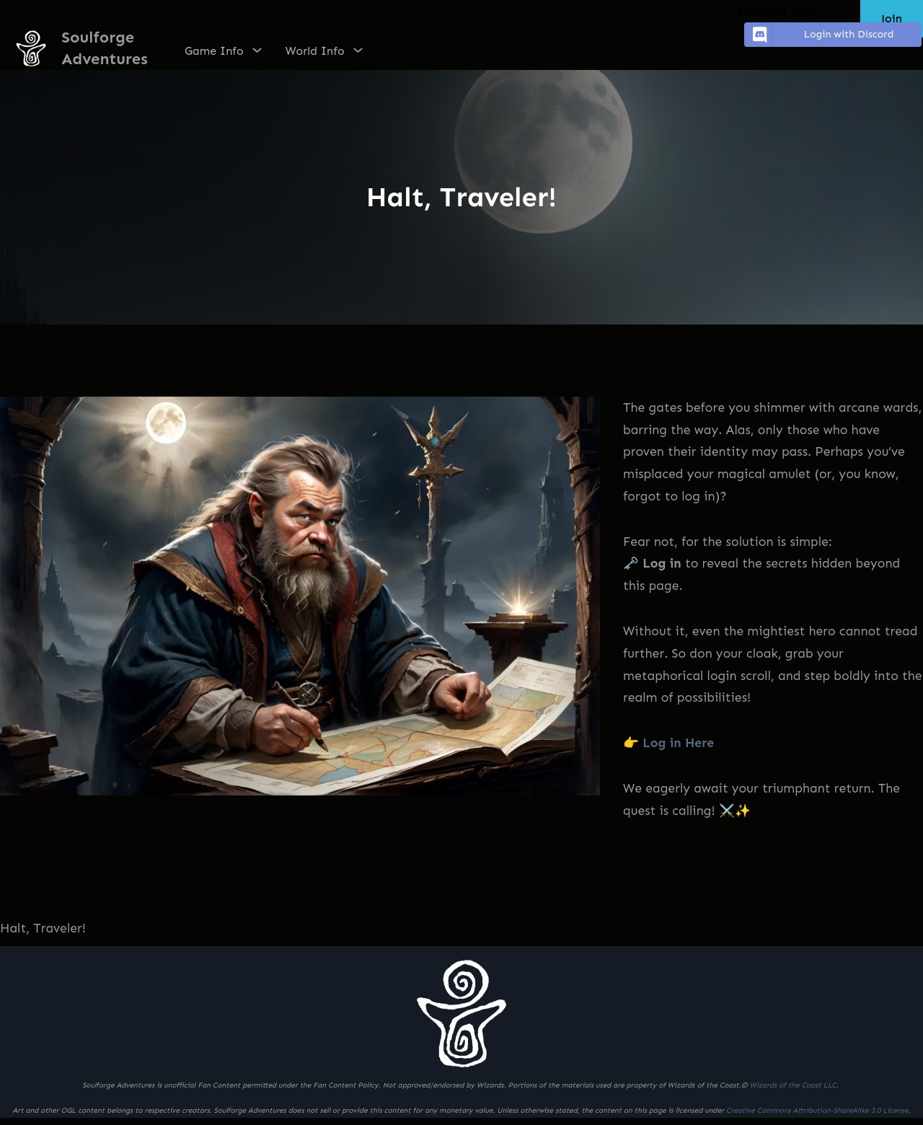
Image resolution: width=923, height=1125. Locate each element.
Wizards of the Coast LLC (792, 1085)
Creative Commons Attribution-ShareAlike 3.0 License (817, 1110)
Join (891, 18)
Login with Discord (820, 34)
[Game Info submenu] (257, 50)
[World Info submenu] (358, 50)
